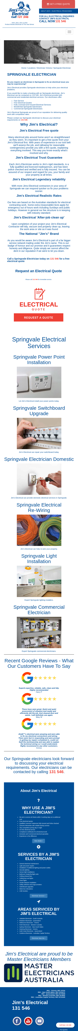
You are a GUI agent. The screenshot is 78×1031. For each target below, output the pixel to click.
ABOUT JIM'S (45, 11)
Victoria (36, 922)
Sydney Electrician (25, 927)
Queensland (37, 921)
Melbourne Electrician (26, 922)
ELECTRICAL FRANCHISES (62, 11)
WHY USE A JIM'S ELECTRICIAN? (38, 810)
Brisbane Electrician (25, 921)
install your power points (44, 401)
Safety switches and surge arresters (30, 884)
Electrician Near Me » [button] (38, 938)
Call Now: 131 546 (65, 1025)
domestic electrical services (44, 498)
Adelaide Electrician (25, 918)
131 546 (24, 120)
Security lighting (24, 870)
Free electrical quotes (26, 821)
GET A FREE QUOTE (58, 4)
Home (23, 68)
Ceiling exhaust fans (25, 876)
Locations (31, 68)
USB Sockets (23, 891)
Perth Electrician (24, 925)
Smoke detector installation (27, 882)
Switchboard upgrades (26, 887)
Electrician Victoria (44, 68)
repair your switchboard (44, 452)
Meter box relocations (26, 889)
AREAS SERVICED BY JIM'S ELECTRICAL (39, 911)
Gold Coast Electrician (26, 931)
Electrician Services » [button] (38, 896)
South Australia (37, 918)
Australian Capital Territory (41, 933)
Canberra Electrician (25, 933)
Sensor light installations (27, 872)
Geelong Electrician (25, 929)
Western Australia (36, 925)
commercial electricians (46, 651)
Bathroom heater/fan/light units (29, 874)
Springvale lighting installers (41, 600)
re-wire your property (48, 549)
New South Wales (37, 927)
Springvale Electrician (62, 68)
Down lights (23, 880)
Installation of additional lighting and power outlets (34, 868)
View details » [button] (38, 841)
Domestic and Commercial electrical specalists (33, 834)
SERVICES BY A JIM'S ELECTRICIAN (38, 856)
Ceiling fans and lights (26, 878)
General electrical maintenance (29, 863)
